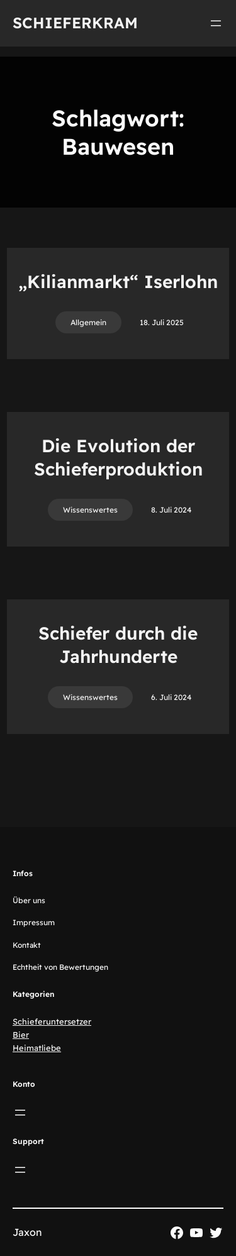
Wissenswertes (90, 509)
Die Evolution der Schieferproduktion (118, 457)
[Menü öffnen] (215, 23)
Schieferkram (75, 22)
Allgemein (88, 322)
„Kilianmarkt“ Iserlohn (118, 281)
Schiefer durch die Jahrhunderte (118, 644)
